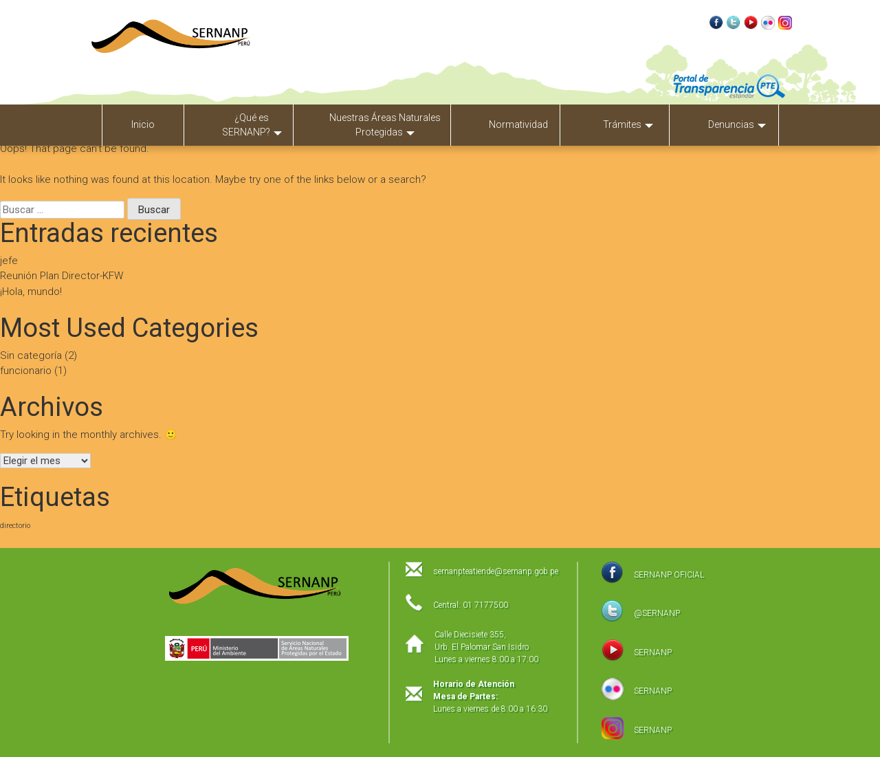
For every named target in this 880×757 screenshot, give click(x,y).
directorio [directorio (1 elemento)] (15, 525)
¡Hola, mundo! (31, 291)
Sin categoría (31, 355)
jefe (9, 260)
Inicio (143, 124)
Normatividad (518, 124)
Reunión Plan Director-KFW (61, 276)
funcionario (26, 370)
